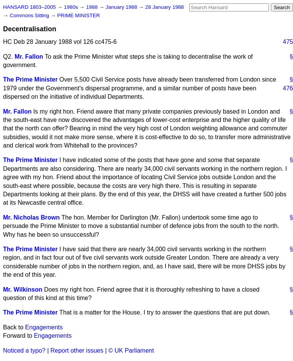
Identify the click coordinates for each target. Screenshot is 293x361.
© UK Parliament (131, 350)
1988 (92, 7)
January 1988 (122, 7)
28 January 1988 (164, 7)
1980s (71, 7)
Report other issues (76, 350)
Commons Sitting (30, 15)
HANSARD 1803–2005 (29, 7)
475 (288, 42)
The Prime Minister (30, 79)
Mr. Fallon (28, 56)
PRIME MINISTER (78, 15)
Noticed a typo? (24, 350)
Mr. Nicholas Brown (31, 217)
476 (288, 88)
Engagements (44, 327)
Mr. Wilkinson (22, 289)
